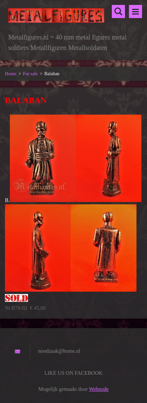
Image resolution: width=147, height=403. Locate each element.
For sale (30, 73)
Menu (135, 11)
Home (10, 73)
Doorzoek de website (118, 11)
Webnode (99, 389)
